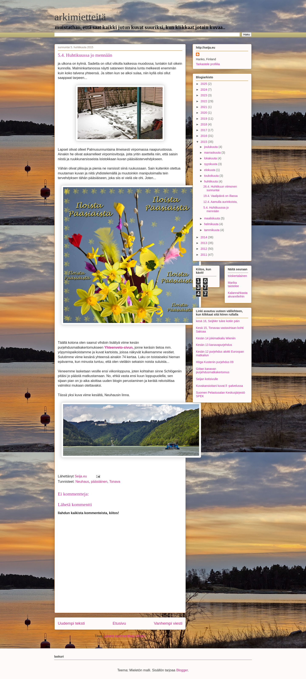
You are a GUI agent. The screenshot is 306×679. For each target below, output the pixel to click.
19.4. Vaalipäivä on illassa (220, 196)
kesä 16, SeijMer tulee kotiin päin (217, 321)
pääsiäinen (99, 481)
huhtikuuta (211, 181)
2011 (204, 254)
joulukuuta (211, 147)
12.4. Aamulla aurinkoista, (220, 201)
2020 (204, 112)
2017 (204, 130)
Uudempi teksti (71, 623)
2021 (204, 107)
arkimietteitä (80, 16)
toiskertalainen (237, 276)
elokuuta (210, 170)
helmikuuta (211, 224)
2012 (204, 248)
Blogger (182, 670)
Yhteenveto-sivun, (119, 347)
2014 (204, 237)
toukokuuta (211, 175)
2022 (204, 101)
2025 (204, 84)
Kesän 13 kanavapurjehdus (214, 345)
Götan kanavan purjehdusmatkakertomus (212, 370)
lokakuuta (211, 158)
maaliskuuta (212, 218)
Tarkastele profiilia (208, 64)
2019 (204, 118)
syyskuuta (211, 164)
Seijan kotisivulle (207, 379)
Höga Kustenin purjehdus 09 (215, 362)
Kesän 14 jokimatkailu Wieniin (215, 338)
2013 (204, 243)
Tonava (114, 481)
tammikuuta (212, 230)
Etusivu (119, 623)
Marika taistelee (233, 284)
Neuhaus (82, 481)
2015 (204, 141)
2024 (204, 89)
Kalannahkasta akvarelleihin (238, 294)
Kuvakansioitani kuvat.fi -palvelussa (219, 385)
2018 (204, 124)
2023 (204, 95)
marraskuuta (212, 152)
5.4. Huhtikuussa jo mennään (216, 209)
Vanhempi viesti (168, 623)
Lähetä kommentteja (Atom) (125, 636)
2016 (204, 135)
